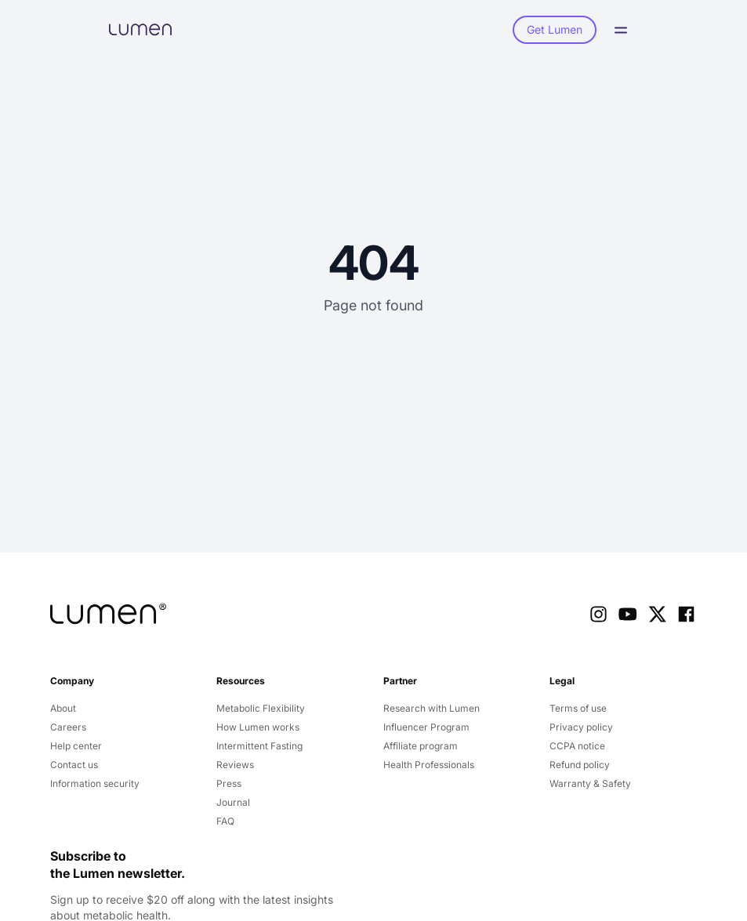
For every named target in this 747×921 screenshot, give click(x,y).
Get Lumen (554, 29)
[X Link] (657, 614)
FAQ (225, 821)
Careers (68, 727)
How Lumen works (257, 727)
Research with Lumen (431, 708)
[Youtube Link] (627, 614)
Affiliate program (420, 746)
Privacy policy (581, 727)
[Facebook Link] (686, 614)
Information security (95, 783)
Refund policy (579, 765)
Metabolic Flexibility (260, 708)
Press (228, 783)
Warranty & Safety (590, 783)
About (63, 708)
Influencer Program (426, 727)
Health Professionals (428, 765)
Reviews (235, 765)
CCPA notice (577, 746)
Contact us (74, 765)
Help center (76, 746)
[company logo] (108, 614)
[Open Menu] (624, 30)
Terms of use (578, 708)
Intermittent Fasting (259, 746)
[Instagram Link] (598, 614)
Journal (233, 802)
